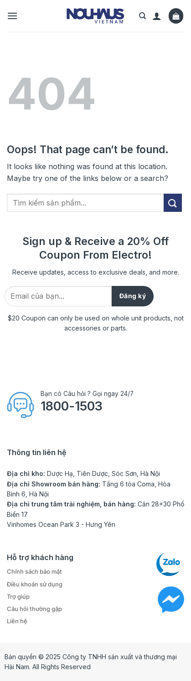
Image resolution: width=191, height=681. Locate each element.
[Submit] (173, 202)
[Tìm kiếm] (142, 16)
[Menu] (12, 16)
